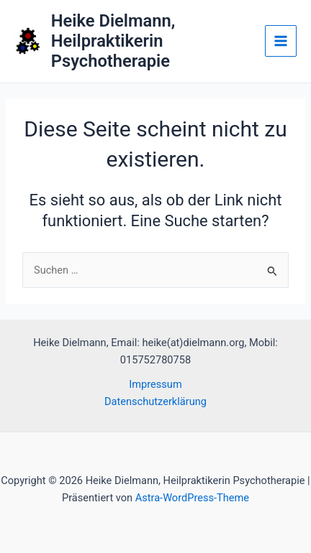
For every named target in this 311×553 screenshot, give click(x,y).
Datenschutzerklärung (155, 401)
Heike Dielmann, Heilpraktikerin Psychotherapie (113, 41)
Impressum (155, 384)
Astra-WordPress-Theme (192, 497)
